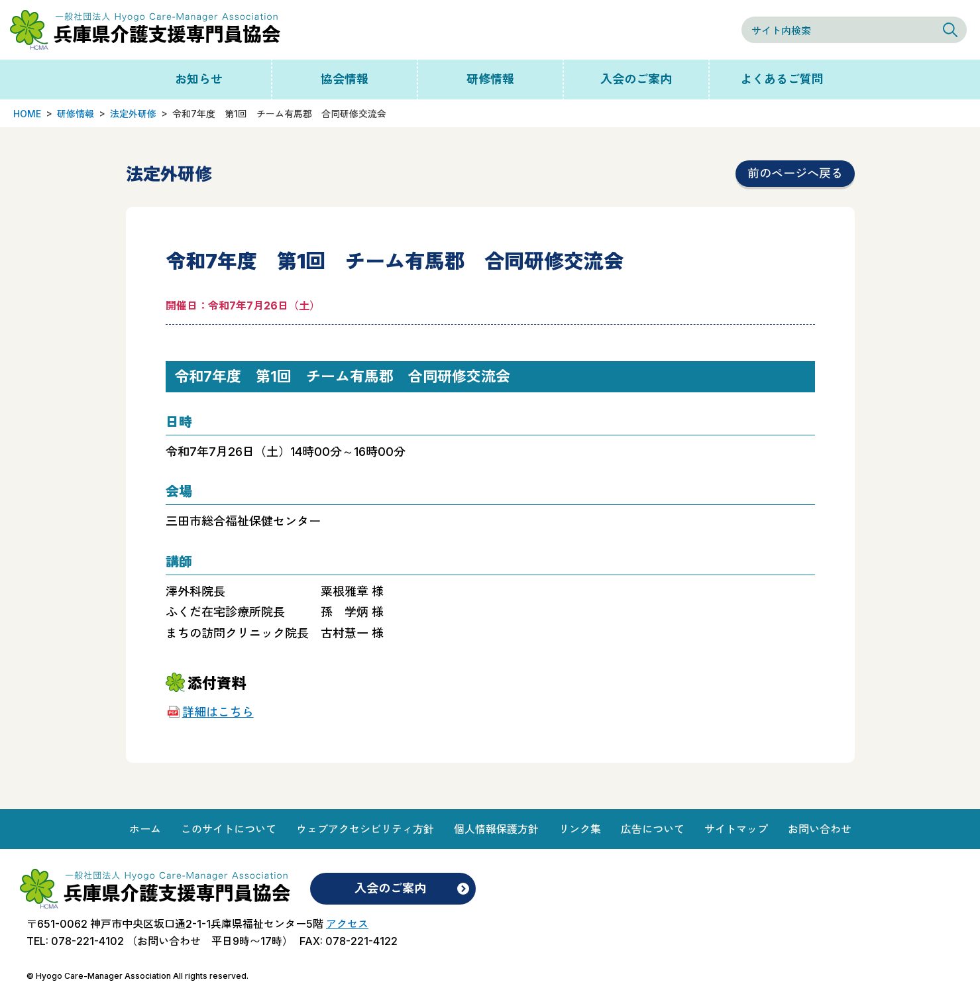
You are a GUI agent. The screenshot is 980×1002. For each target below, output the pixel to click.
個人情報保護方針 (496, 829)
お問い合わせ (819, 829)
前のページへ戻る (795, 173)
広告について (652, 829)
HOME (27, 113)
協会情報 (344, 79)
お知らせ (199, 79)
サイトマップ (736, 829)
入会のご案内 (636, 79)
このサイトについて (228, 829)
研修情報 (490, 79)
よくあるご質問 (782, 79)
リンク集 (580, 829)
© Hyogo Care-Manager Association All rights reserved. (137, 976)
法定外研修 (133, 113)
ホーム (145, 829)
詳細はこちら (218, 712)
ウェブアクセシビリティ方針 (365, 829)
